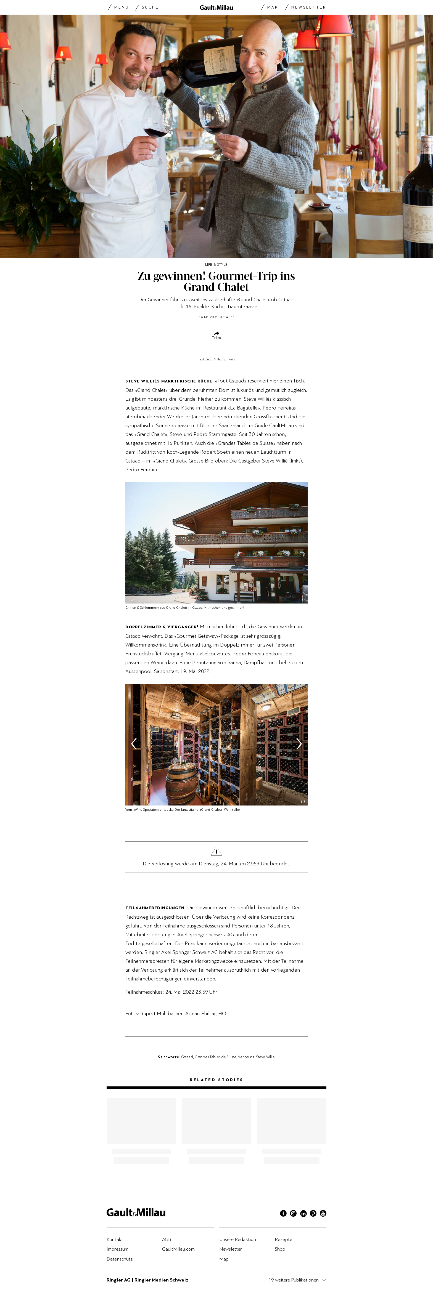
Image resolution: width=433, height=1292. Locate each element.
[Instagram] (293, 1214)
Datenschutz (120, 1259)
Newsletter (308, 7)
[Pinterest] (313, 1214)
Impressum (117, 1249)
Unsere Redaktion (237, 1239)
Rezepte (283, 1239)
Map (272, 7)
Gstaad (187, 1057)
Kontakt (115, 1239)
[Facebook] (283, 1214)
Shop (280, 1249)
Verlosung (246, 1057)
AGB (166, 1239)
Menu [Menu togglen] (121, 7)
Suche (150, 7)
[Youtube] (323, 1214)
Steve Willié (265, 1057)
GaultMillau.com (178, 1249)
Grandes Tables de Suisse (215, 1057)
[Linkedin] (303, 1214)
